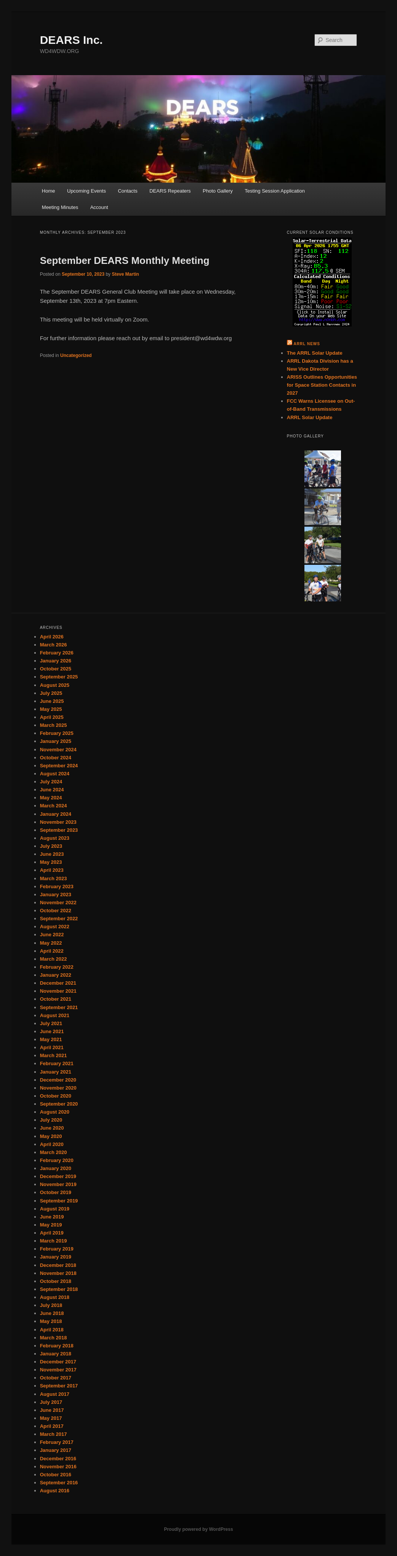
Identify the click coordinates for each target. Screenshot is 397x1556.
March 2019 (53, 1241)
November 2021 (58, 991)
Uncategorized (76, 355)
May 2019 (51, 1225)
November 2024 (58, 749)
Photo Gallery (218, 191)
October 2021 (55, 999)
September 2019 (59, 1201)
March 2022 (53, 959)
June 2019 (52, 1217)
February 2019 (57, 1249)
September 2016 (59, 1482)
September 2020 (59, 1104)
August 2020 (54, 1112)
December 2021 (58, 983)
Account (99, 207)
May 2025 (51, 709)
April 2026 (52, 637)
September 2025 (59, 677)
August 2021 (54, 1015)
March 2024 (53, 806)
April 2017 (52, 1426)
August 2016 (54, 1490)
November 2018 (58, 1273)
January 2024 (55, 814)
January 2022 (55, 975)
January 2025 (55, 741)
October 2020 (55, 1096)
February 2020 (57, 1160)
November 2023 (58, 822)
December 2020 (58, 1080)
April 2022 (52, 951)
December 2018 (58, 1265)
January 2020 (55, 1168)
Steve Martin (125, 274)
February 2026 (57, 653)
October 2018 (55, 1281)
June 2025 (52, 701)
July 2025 (51, 693)
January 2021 (55, 1072)
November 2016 (58, 1466)
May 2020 (51, 1136)
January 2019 (55, 1257)
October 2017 (55, 1378)
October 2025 (55, 669)
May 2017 (51, 1418)
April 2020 (52, 1144)
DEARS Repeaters (169, 191)
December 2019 (58, 1176)
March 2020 (53, 1152)
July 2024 (51, 781)
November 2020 (58, 1088)
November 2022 (58, 902)
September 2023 (59, 830)
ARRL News (307, 344)
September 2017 (59, 1386)
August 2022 (54, 926)
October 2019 (55, 1192)
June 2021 (52, 1031)
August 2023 (54, 838)
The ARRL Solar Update (315, 353)
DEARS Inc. (71, 40)
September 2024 (59, 765)
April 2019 (52, 1233)
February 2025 (57, 733)
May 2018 (51, 1321)
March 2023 (53, 878)
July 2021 (51, 1023)
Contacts (127, 191)
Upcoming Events (86, 191)
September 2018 (59, 1289)
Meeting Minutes (60, 207)
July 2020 (51, 1120)
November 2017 (58, 1370)
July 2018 (51, 1305)
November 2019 (58, 1184)
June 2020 (52, 1128)
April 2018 (52, 1330)
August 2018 (54, 1297)
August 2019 (54, 1209)
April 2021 (52, 1047)
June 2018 (52, 1313)
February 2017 (57, 1442)
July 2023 (51, 846)
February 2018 (57, 1346)
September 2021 (59, 1007)
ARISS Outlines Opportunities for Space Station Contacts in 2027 (322, 385)
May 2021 (51, 1039)
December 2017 (58, 1362)
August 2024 (54, 773)
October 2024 (55, 757)
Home (48, 191)
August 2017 (54, 1394)
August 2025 (54, 685)
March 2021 (53, 1055)
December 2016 (58, 1458)
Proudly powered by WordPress (198, 1529)
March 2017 (53, 1434)
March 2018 (53, 1338)
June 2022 (52, 934)
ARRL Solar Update (310, 417)
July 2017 (51, 1402)
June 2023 (52, 854)
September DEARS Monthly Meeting (125, 260)
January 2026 (55, 661)
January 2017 (55, 1450)
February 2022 (57, 967)
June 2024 (52, 789)
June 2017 (52, 1410)
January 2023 (55, 894)
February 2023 (57, 886)
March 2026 (53, 645)
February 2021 (57, 1063)
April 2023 (52, 870)
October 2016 (55, 1474)
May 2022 (51, 943)
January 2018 (55, 1354)
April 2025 (52, 717)
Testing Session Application (275, 191)
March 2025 (53, 725)
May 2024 (51, 798)
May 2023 (51, 862)
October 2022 (55, 910)
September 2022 (59, 918)
